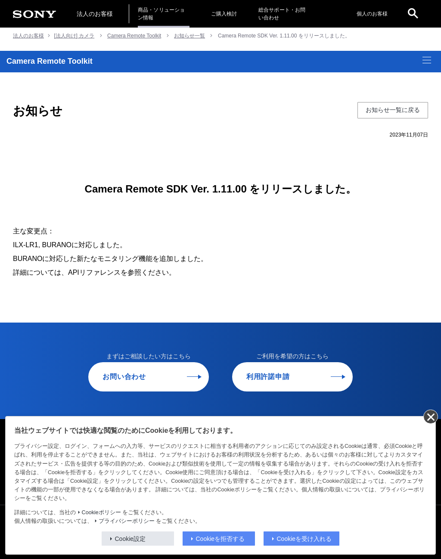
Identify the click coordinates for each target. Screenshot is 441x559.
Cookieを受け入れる (304, 538)
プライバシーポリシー (127, 521)
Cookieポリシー (101, 512)
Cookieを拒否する (220, 538)
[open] (413, 14)
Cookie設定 (130, 538)
